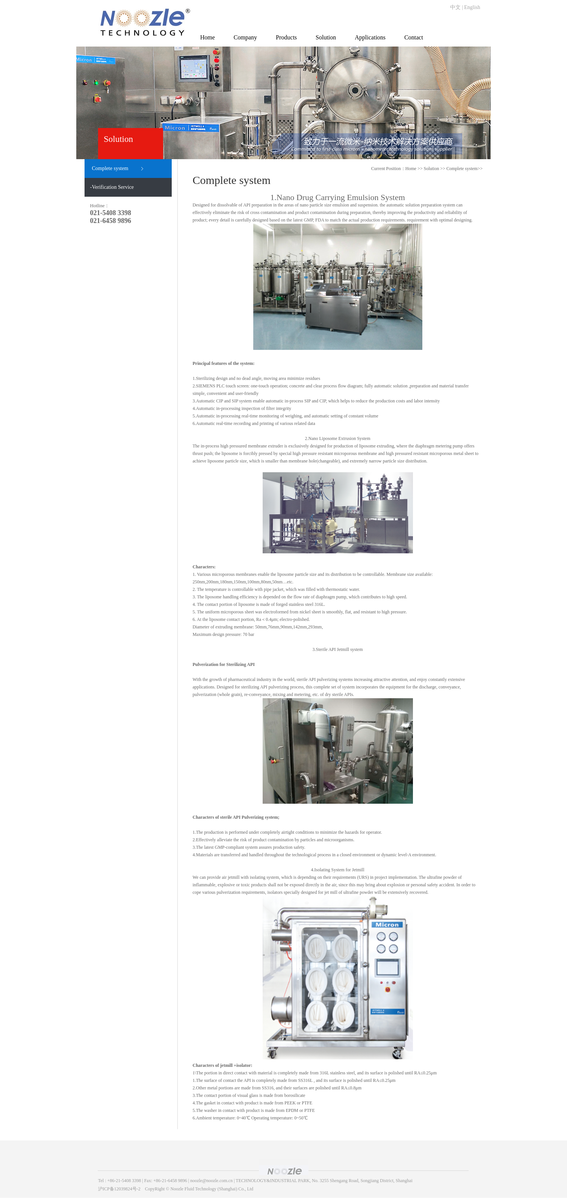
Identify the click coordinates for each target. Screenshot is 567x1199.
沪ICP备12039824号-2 (119, 1188)
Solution (326, 37)
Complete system (462, 168)
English (472, 7)
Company (245, 37)
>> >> (453, 168)
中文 (455, 7)
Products (286, 37)
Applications (370, 37)
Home (207, 37)
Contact (413, 37)
